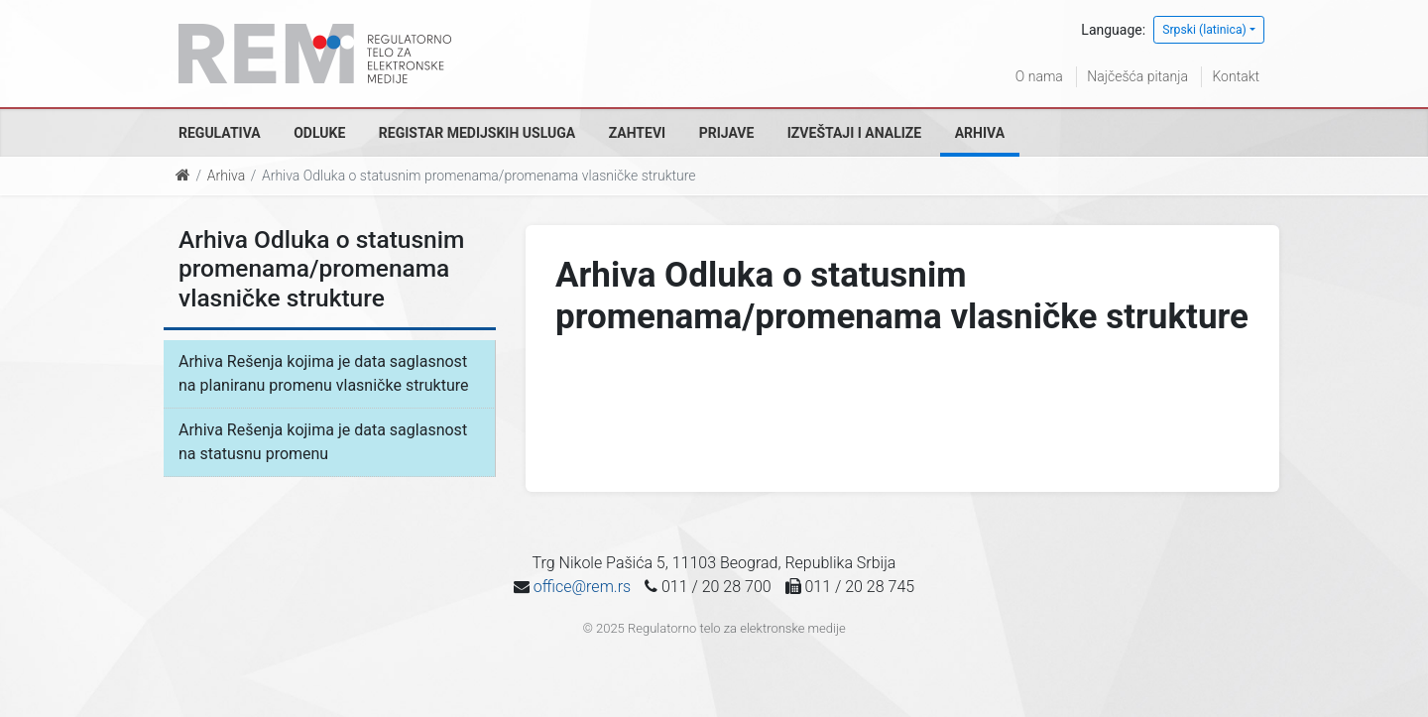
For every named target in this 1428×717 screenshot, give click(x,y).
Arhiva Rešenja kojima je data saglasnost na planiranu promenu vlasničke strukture (323, 373)
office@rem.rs (582, 586)
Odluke (319, 133)
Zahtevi (637, 133)
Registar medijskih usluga (477, 133)
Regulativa (219, 133)
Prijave (727, 133)
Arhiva (980, 133)
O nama (1039, 76)
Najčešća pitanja (1137, 76)
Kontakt (1235, 76)
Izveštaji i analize (854, 133)
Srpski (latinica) (1204, 30)
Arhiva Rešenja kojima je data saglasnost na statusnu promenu (322, 441)
